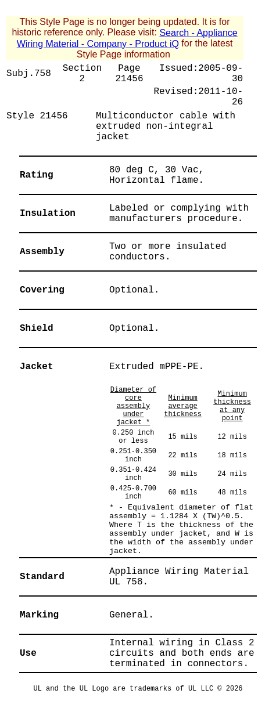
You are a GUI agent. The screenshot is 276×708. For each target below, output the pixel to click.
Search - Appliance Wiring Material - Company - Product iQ (127, 38)
